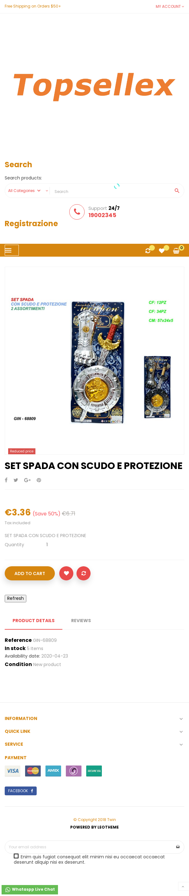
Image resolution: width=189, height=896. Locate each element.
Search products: (23, 178)
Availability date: (22, 656)
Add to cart (29, 573)
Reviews (81, 620)
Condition (18, 664)
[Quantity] (47, 544)
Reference (18, 640)
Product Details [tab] (34, 620)
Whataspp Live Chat (30, 890)
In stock (15, 648)
